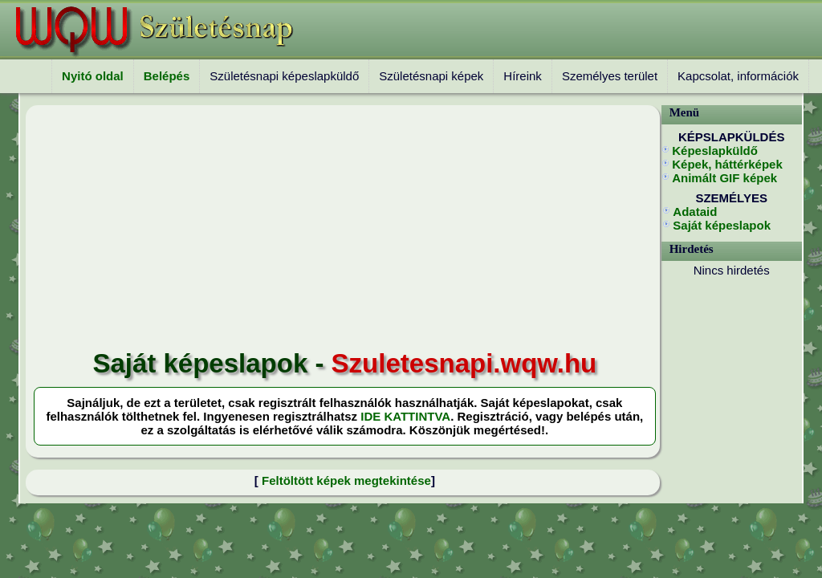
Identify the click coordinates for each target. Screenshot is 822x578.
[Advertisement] (345, 228)
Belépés (167, 76)
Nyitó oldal (93, 76)
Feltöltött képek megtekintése (346, 480)
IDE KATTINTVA (405, 416)
